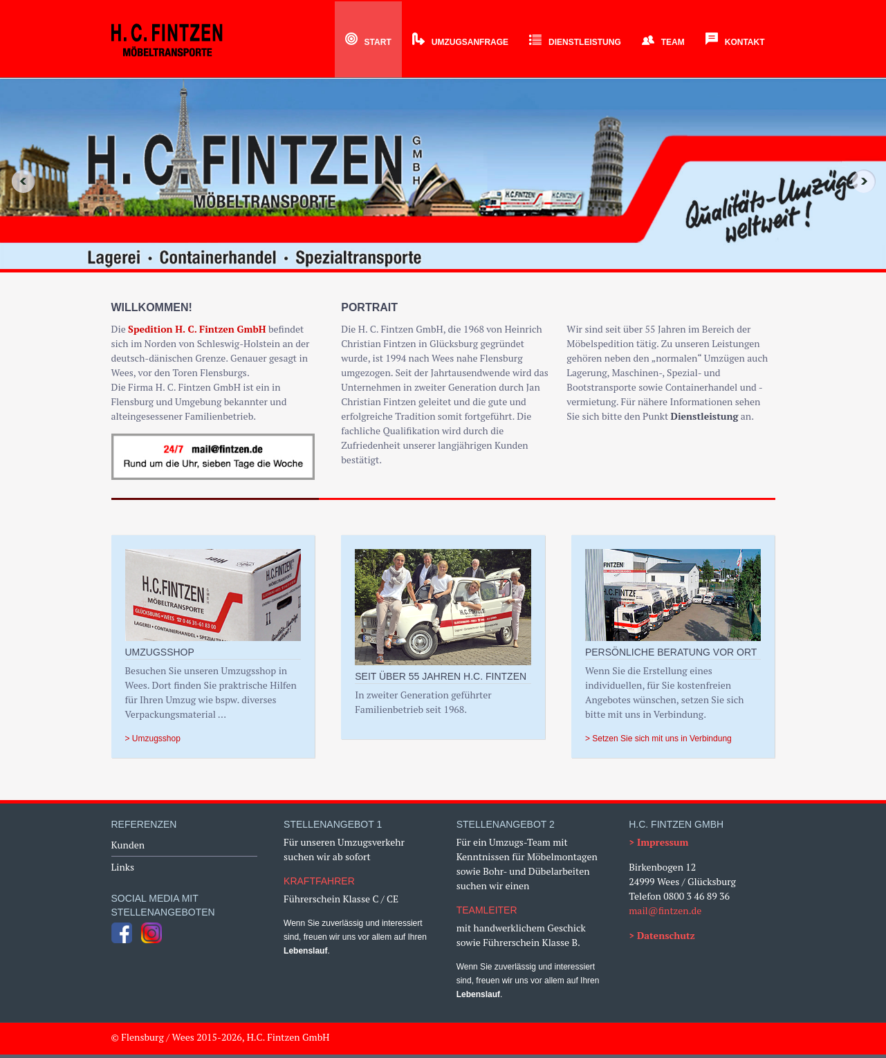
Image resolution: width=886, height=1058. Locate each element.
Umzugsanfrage (460, 42)
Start (368, 42)
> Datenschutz (661, 935)
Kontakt (735, 42)
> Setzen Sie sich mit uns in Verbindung (658, 738)
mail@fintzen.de (665, 910)
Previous (18, 181)
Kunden (128, 844)
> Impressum (658, 841)
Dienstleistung (575, 42)
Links (123, 866)
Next (868, 181)
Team (663, 42)
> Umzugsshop (153, 738)
